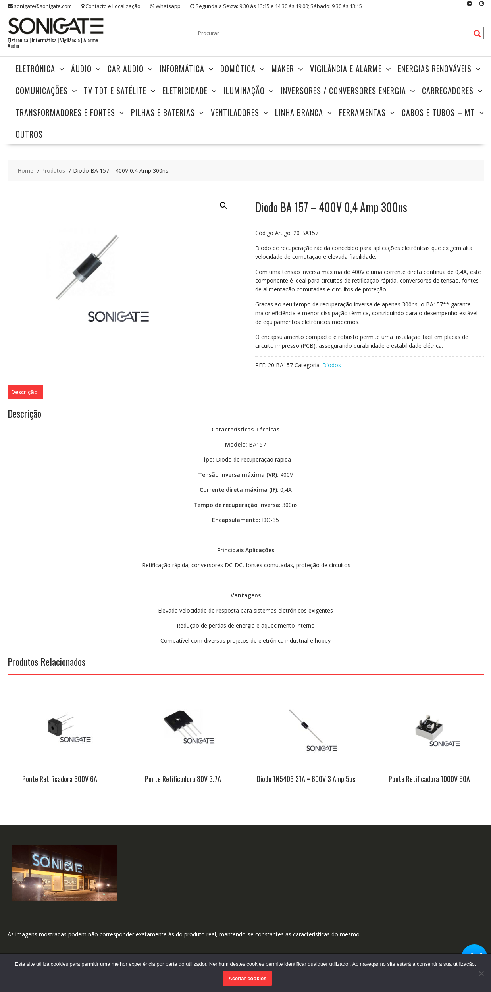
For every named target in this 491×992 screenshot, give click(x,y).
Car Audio (126, 69)
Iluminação (244, 90)
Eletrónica (35, 69)
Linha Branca (299, 112)
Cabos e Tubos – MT (438, 112)
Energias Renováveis (435, 69)
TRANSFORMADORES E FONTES (65, 112)
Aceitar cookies (247, 978)
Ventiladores (235, 112)
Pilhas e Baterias (163, 112)
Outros (29, 134)
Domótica (238, 69)
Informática (182, 69)
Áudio (81, 69)
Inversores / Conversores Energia (343, 90)
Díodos (331, 365)
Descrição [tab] (24, 392)
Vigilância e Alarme (346, 69)
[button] (223, 205)
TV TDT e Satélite (115, 90)
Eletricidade (185, 90)
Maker (282, 69)
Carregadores (448, 90)
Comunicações (41, 90)
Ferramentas (362, 112)
